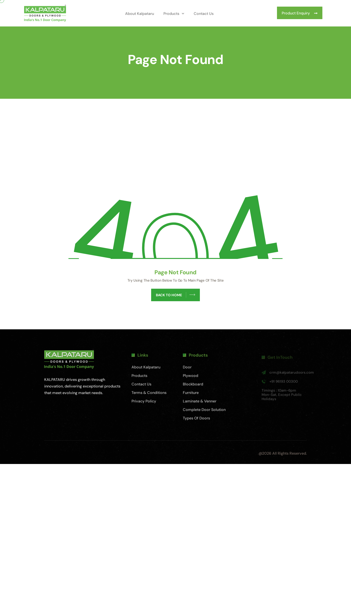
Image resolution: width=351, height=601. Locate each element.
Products (173, 13)
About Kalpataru (139, 13)
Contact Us (204, 13)
